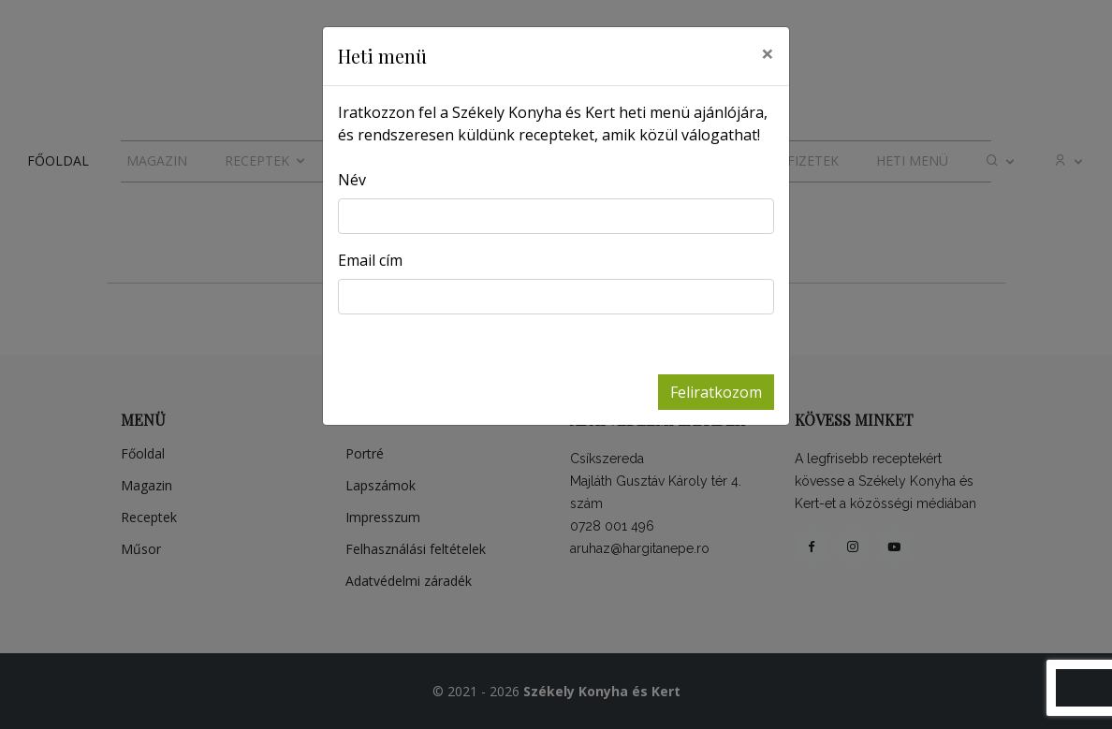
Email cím (370, 260)
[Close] (767, 53)
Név (352, 179)
